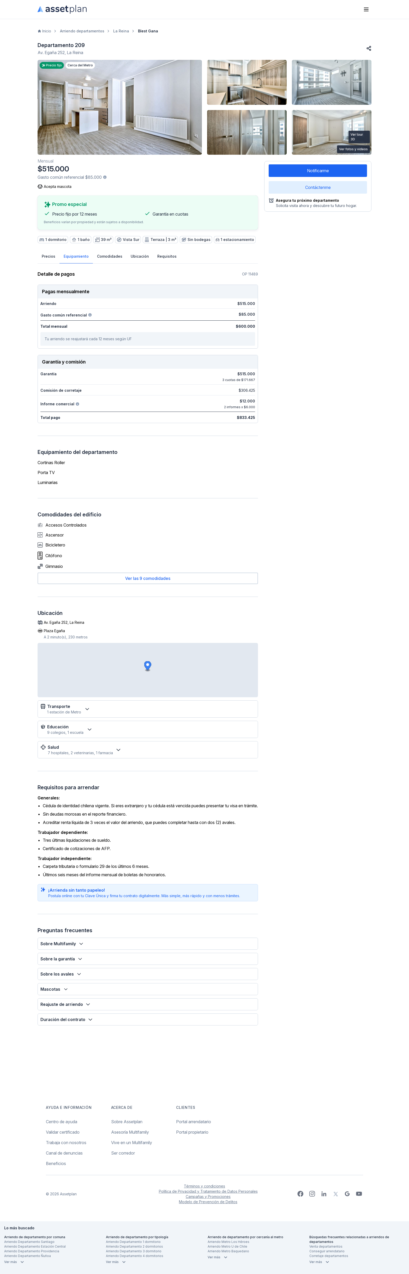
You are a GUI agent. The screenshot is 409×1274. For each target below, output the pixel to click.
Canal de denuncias (64, 1153)
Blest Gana (148, 31)
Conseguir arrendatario (327, 1251)
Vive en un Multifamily (131, 1142)
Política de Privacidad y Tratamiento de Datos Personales (208, 1191)
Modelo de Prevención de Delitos (208, 1202)
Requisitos (167, 256)
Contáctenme (318, 187)
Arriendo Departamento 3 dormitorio (133, 1251)
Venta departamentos (325, 1246)
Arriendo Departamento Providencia (31, 1251)
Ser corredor (123, 1153)
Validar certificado (63, 1132)
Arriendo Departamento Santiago (29, 1242)
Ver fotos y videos (353, 149)
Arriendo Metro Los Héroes (228, 1242)
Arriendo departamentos (82, 31)
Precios (48, 256)
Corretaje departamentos (328, 1256)
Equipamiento (76, 256)
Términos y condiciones (204, 1186)
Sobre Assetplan (126, 1121)
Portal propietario (192, 1132)
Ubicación (140, 256)
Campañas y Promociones (208, 1196)
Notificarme (318, 170)
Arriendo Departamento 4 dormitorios (134, 1256)
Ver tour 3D (357, 136)
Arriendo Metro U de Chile (227, 1246)
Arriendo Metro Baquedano (228, 1251)
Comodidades (109, 256)
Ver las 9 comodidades (147, 578)
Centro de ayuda (61, 1121)
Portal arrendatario (193, 1121)
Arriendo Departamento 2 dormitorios (134, 1246)
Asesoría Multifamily (130, 1132)
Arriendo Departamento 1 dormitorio (133, 1242)
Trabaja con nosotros (66, 1142)
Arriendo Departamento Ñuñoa (27, 1256)
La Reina (121, 31)
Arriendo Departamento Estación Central (35, 1246)
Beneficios (56, 1163)
